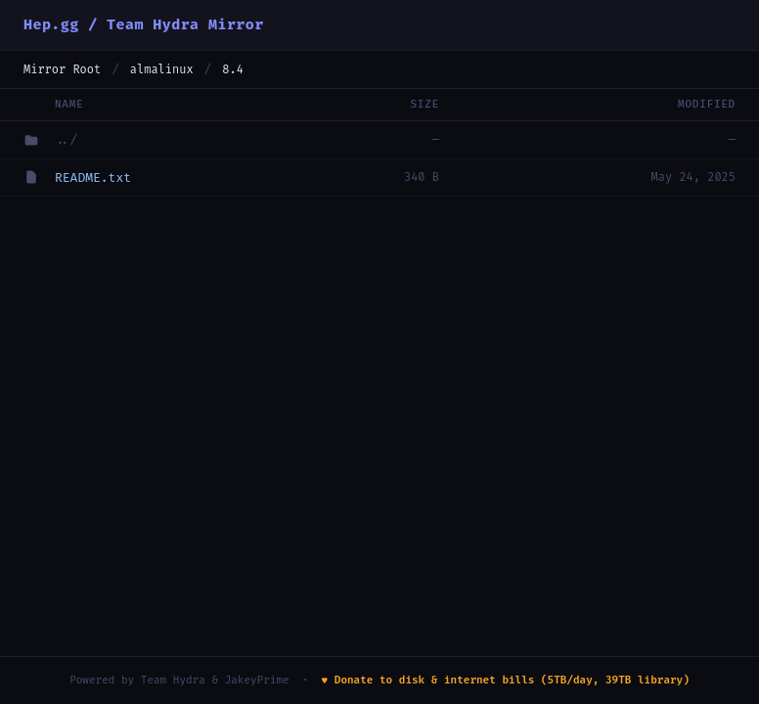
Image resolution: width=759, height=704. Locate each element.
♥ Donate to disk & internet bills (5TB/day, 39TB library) (506, 680)
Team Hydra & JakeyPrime (215, 680)
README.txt (93, 177)
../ (66, 139)
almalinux (162, 69)
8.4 (233, 69)
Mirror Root (62, 69)
